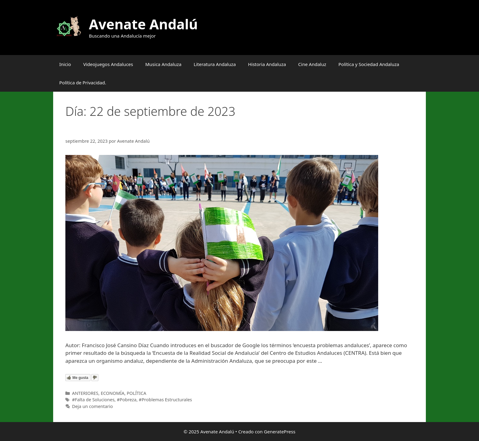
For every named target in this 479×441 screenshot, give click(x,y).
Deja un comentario (92, 406)
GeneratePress (279, 431)
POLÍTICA (136, 393)
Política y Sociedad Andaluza (368, 64)
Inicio (65, 64)
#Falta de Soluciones (93, 399)
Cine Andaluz (312, 64)
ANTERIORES (85, 393)
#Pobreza (126, 399)
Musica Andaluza (163, 64)
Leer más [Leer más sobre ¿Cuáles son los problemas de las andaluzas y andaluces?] (335, 360)
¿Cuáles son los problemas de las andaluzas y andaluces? (183, 130)
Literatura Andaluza (215, 64)
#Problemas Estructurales (165, 399)
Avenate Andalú (143, 24)
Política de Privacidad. (82, 82)
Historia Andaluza (267, 64)
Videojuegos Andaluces (108, 64)
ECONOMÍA (113, 393)
